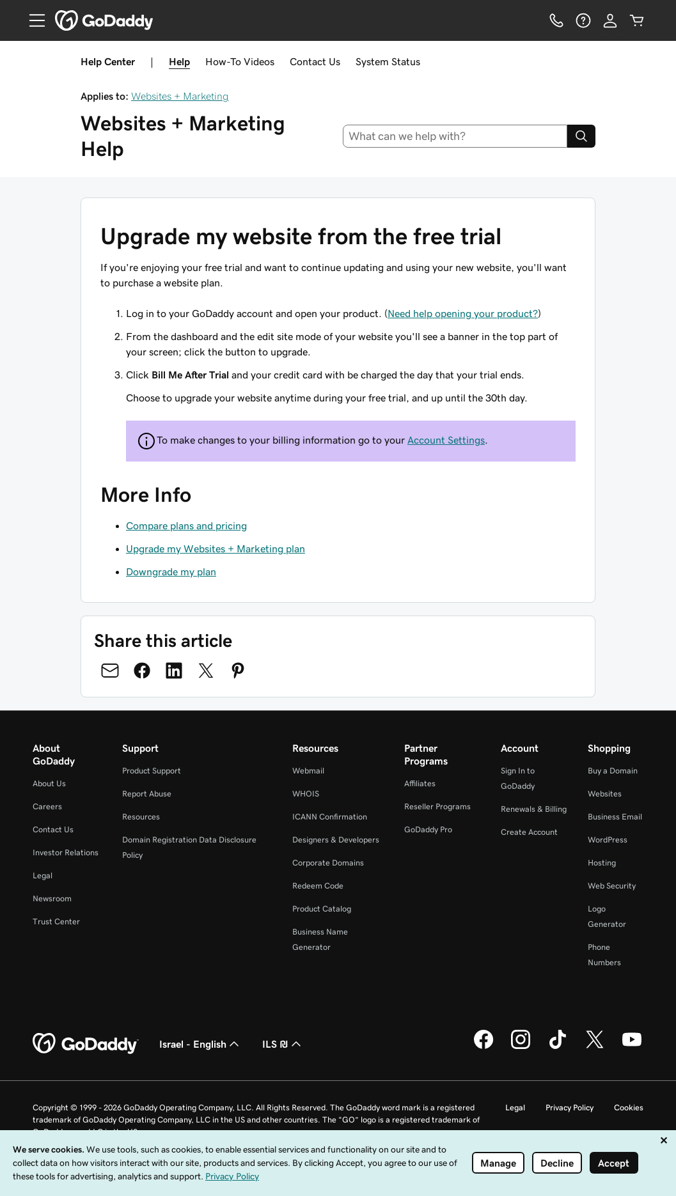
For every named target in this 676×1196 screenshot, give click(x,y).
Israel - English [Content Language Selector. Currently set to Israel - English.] (200, 1044)
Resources (141, 816)
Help (179, 61)
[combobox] (455, 136)
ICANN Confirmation (329, 816)
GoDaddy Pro (428, 829)
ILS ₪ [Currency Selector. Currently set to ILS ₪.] (283, 1044)
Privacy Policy (569, 1107)
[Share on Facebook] (142, 670)
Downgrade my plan (171, 571)
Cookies (628, 1107)
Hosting (602, 862)
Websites (605, 793)
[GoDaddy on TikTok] (557, 1047)
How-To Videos (239, 61)
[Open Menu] (32, 20)
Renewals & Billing (534, 809)
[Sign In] (610, 20)
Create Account (529, 832)
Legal (42, 875)
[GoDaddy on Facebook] (483, 1047)
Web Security (612, 885)
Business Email (615, 816)
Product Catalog (321, 909)
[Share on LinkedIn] (174, 670)
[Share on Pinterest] (238, 670)
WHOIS (305, 793)
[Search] (581, 136)
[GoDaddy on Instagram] (520, 1047)
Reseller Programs (437, 806)
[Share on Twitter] (206, 670)
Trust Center (56, 921)
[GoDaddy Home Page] (86, 1044)
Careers (47, 806)
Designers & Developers (335, 839)
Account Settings (446, 440)
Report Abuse (146, 793)
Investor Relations (65, 852)
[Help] (583, 20)
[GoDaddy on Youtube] (631, 1047)
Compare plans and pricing (186, 525)
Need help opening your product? (463, 313)
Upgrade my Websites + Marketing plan (215, 548)
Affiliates (420, 783)
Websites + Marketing (180, 96)
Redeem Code (317, 885)
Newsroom (52, 898)
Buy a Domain (613, 770)
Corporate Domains (328, 862)
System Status (388, 61)
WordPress (607, 839)
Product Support (151, 770)
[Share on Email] (110, 670)
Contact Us (315, 61)
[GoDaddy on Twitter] (594, 1047)
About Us (49, 783)
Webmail (308, 770)
